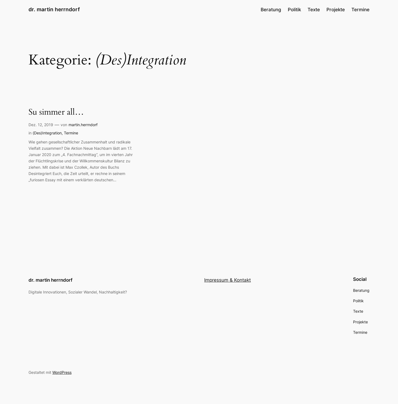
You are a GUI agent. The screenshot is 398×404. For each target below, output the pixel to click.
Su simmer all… (56, 112)
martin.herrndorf (83, 124)
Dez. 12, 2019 (41, 124)
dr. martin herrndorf (54, 9)
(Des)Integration (47, 133)
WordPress (62, 372)
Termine (71, 133)
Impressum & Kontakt (227, 280)
